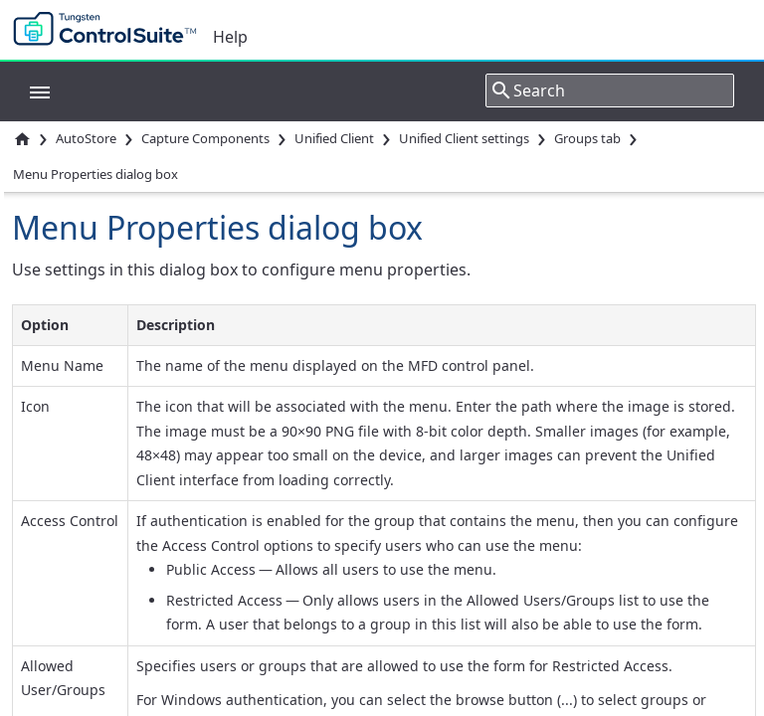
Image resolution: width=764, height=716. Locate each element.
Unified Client (334, 138)
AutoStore (86, 138)
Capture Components (205, 138)
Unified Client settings (464, 138)
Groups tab (587, 138)
